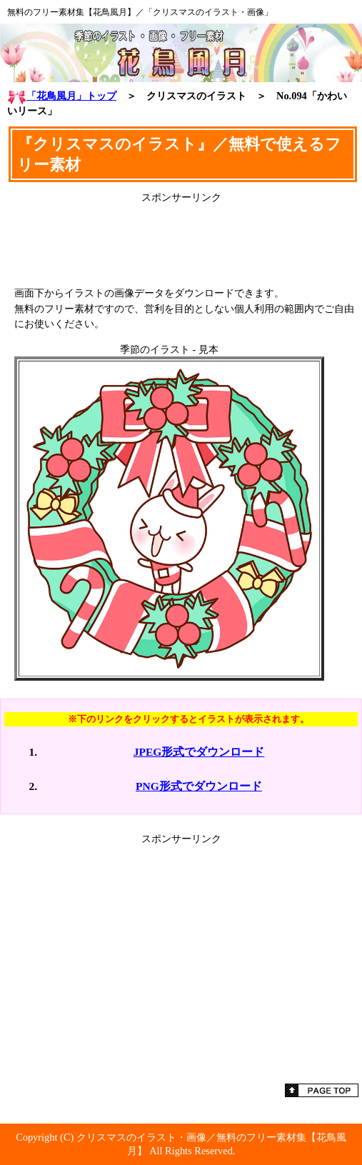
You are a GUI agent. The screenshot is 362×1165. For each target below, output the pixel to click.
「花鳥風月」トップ (61, 95)
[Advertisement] (181, 240)
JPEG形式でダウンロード (199, 752)
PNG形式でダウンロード (199, 786)
